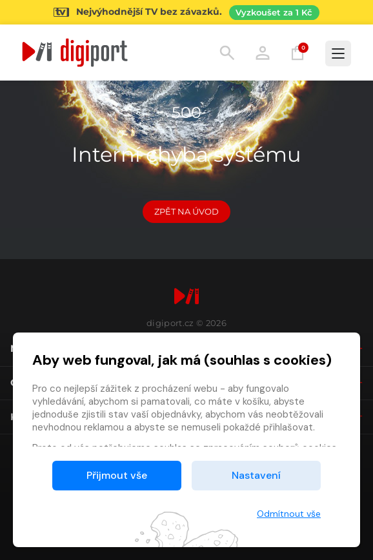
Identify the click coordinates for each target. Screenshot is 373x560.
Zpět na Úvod (186, 211)
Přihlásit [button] (262, 53)
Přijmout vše (116, 475)
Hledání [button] (227, 53)
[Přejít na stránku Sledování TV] (186, 12)
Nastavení (256, 475)
